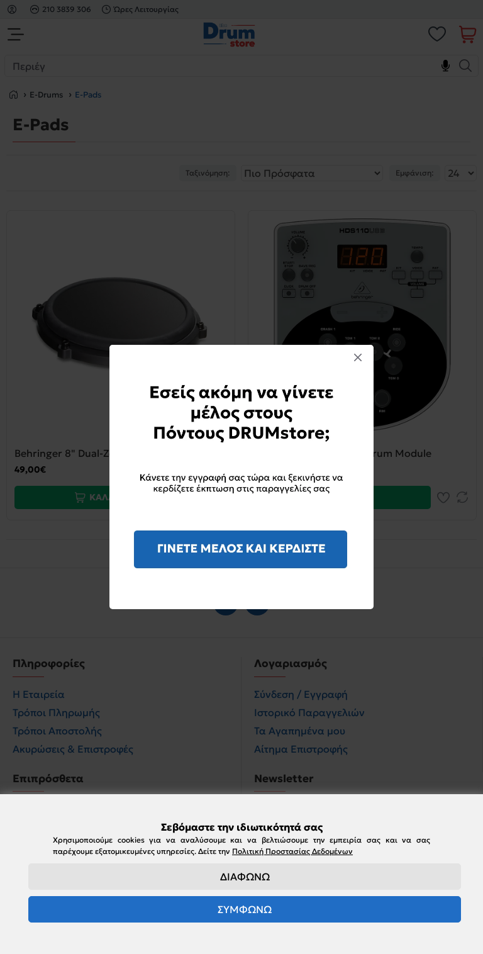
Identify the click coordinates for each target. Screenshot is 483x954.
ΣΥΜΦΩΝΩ (245, 909)
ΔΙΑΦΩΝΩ (245, 876)
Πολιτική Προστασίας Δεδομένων (292, 851)
